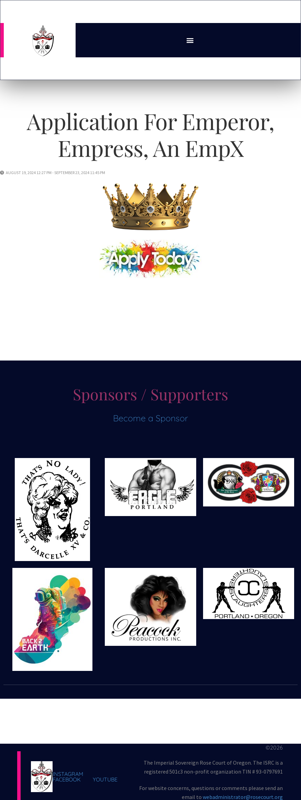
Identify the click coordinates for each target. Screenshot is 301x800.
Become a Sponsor (150, 418)
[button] (190, 40)
